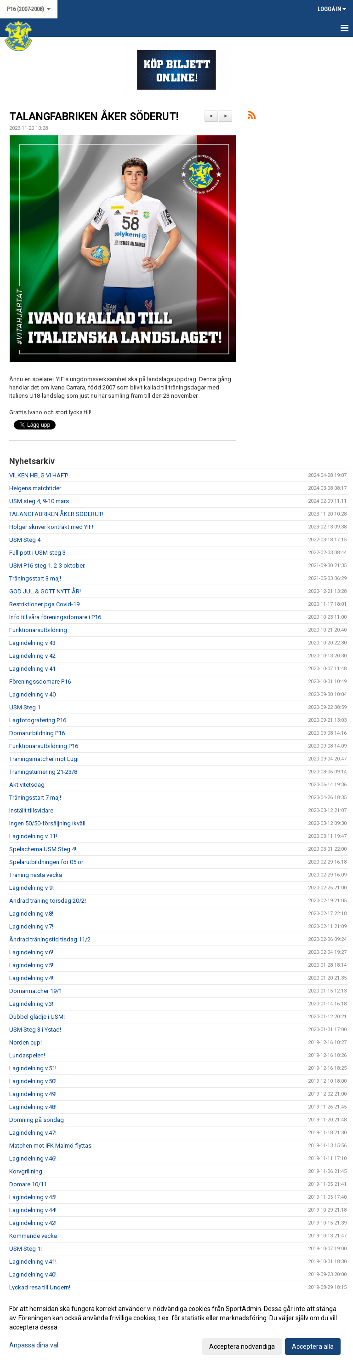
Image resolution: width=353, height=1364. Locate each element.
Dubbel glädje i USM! (37, 1016)
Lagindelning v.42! (33, 1222)
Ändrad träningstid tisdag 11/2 (50, 939)
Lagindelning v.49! (33, 1094)
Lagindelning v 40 (32, 694)
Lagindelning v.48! (33, 1106)
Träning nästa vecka (35, 874)
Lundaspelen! (27, 1055)
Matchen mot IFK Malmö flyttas (50, 1145)
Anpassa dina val (33, 1345)
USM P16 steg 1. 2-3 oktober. (47, 565)
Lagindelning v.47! (33, 1132)
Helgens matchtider (35, 488)
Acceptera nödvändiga (242, 1346)
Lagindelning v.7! (31, 926)
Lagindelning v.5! (31, 965)
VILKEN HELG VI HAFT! (38, 475)
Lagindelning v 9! (31, 887)
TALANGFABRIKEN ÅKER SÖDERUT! (93, 116)
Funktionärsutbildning (38, 630)
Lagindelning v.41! (33, 1261)
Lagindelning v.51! (33, 1068)
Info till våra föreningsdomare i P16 (55, 617)
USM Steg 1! (25, 1248)
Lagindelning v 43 (32, 642)
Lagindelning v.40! (33, 1274)
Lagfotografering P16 (37, 720)
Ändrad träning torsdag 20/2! (47, 900)
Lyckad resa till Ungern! (39, 1287)
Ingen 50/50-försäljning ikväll (47, 823)
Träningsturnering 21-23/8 (43, 771)
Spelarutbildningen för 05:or (46, 862)
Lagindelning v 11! (33, 836)
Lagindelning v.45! (33, 1197)
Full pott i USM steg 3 (37, 552)
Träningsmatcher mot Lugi (44, 758)
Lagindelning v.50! (33, 1081)
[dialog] (176, 1327)
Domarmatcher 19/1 (35, 990)
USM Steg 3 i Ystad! (35, 1029)
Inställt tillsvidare (31, 810)
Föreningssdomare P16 (40, 681)
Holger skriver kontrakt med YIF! (51, 526)
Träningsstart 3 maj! (35, 578)
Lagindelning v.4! (31, 978)
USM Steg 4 (24, 539)
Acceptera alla (313, 1346)
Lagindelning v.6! (31, 952)
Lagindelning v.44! (33, 1210)
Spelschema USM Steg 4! (42, 849)
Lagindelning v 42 (32, 655)
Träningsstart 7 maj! (35, 797)
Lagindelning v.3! (31, 1003)
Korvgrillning (25, 1171)
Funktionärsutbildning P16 (43, 746)
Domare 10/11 (28, 1184)
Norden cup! (25, 1042)
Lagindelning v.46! (33, 1158)
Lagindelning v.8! (31, 913)
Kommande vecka (33, 1235)
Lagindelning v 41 (32, 668)
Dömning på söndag (36, 1119)
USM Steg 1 (24, 707)
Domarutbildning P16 (37, 733)
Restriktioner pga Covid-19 (44, 604)
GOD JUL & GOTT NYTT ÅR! (45, 591)
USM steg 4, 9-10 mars (39, 501)
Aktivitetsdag (27, 784)
